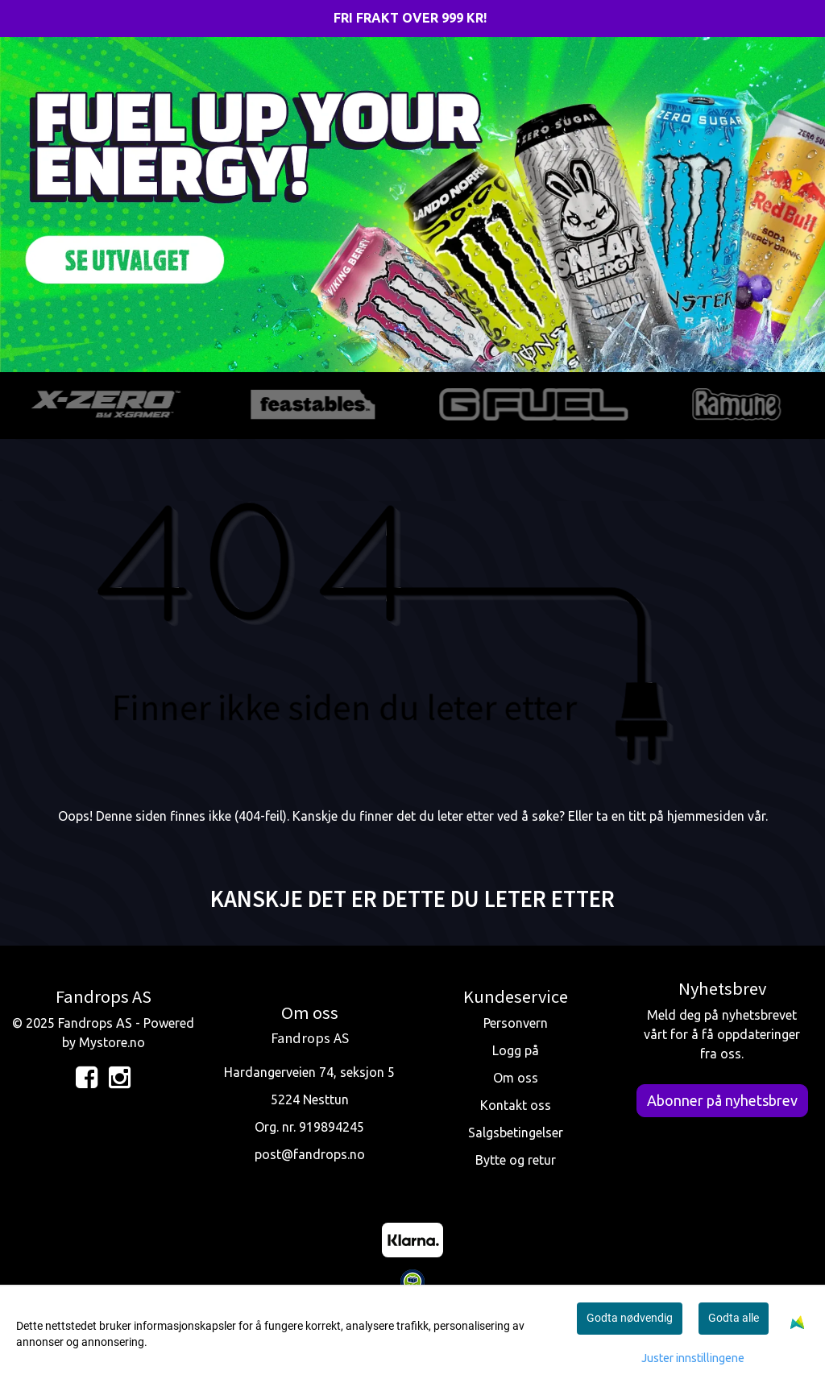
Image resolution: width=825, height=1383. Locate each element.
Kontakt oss (515, 1105)
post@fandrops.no (310, 1154)
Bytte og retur (515, 1160)
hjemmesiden (705, 816)
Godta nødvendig (630, 1317)
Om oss (515, 1077)
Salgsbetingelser (515, 1132)
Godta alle (733, 1317)
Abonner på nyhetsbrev (722, 1100)
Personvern (515, 1023)
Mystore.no (112, 1042)
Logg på (515, 1050)
